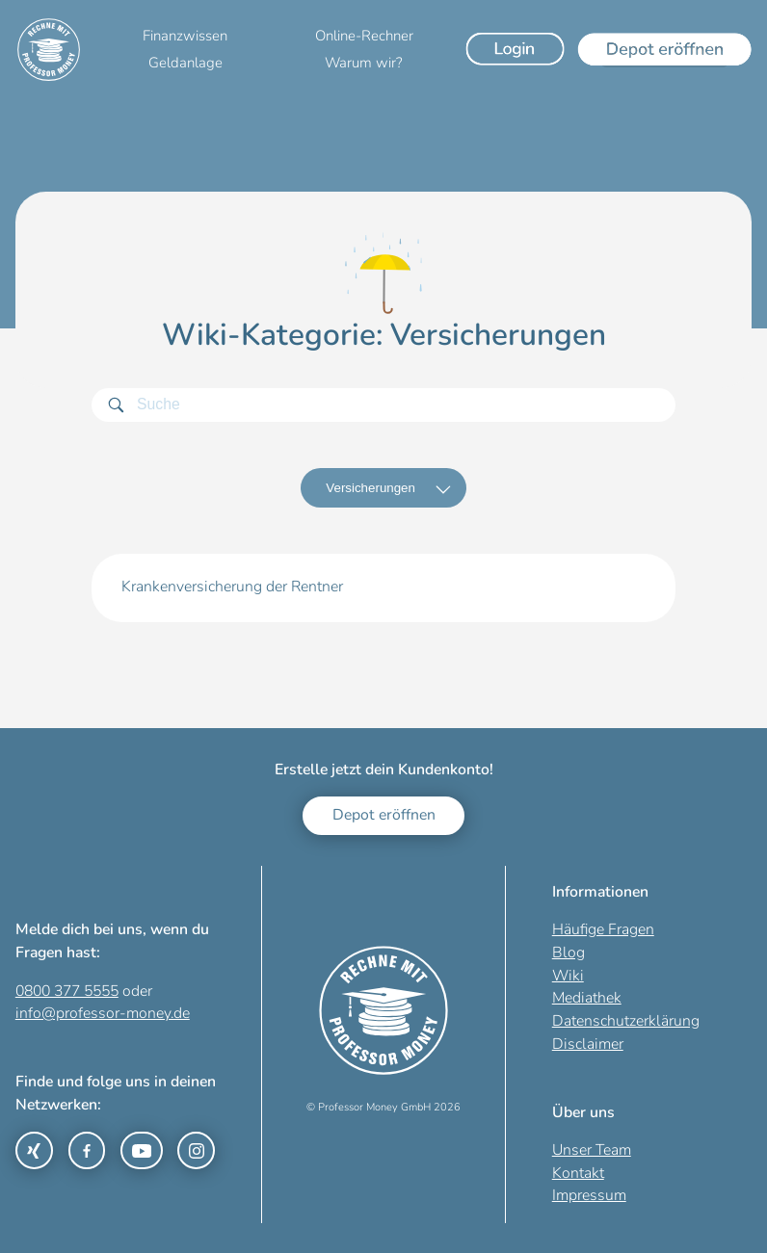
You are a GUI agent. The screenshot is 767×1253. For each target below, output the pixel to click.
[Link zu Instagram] (196, 1150)
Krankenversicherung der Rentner (232, 586)
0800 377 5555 (67, 991)
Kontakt (578, 1173)
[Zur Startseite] (48, 49)
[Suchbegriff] (384, 405)
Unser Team (591, 1150)
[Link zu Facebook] (87, 1150)
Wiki (568, 975)
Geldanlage (185, 62)
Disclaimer (587, 1044)
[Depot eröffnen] (665, 49)
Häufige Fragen (603, 929)
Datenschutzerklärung (626, 1020)
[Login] (515, 49)
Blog (568, 952)
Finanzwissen (185, 35)
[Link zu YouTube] (141, 1150)
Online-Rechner (364, 35)
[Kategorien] (384, 488)
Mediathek (587, 997)
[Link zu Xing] (34, 1150)
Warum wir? (364, 62)
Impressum (589, 1195)
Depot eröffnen (384, 814)
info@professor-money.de (102, 1013)
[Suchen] (116, 405)
